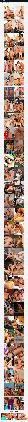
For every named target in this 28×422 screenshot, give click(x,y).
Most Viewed (22, 2)
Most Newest (16, 2)
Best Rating (19, 2)
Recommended (25, 2)
